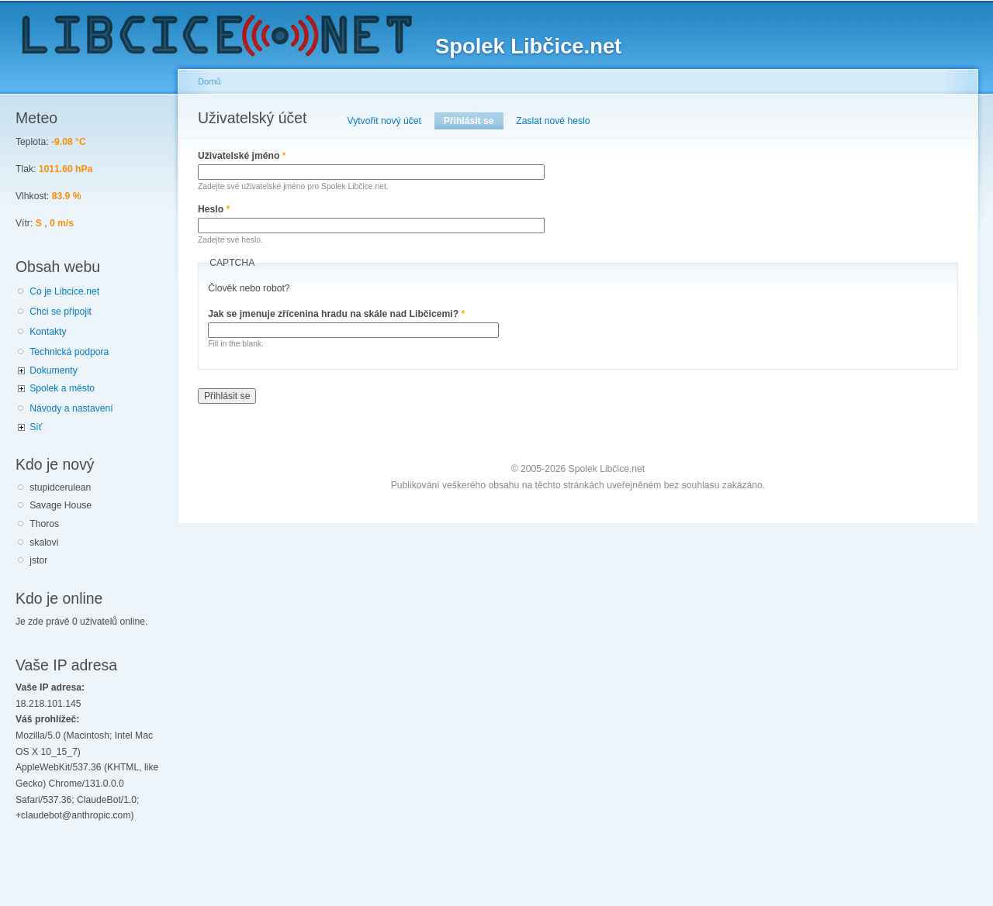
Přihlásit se (473, 120)
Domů (209, 81)
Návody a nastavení (70, 408)
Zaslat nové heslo (553, 120)
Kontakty (47, 331)
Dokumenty (53, 370)
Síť (35, 427)
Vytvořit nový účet (385, 120)
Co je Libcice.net (64, 291)
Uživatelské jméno (242, 155)
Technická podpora (69, 351)
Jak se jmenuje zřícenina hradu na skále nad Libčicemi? (336, 313)
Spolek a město (62, 388)
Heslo (214, 209)
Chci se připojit (60, 311)
